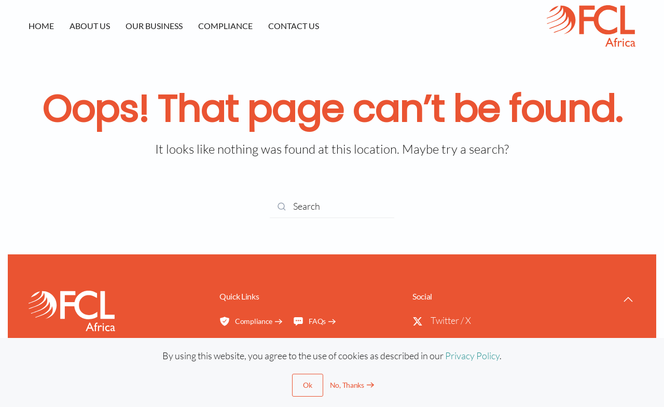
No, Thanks (347, 385)
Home (41, 26)
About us (90, 26)
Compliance (225, 26)
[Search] (332, 206)
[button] (628, 299)
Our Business (154, 26)
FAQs (309, 321)
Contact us (293, 26)
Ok (307, 385)
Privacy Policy (472, 355)
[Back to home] (591, 26)
